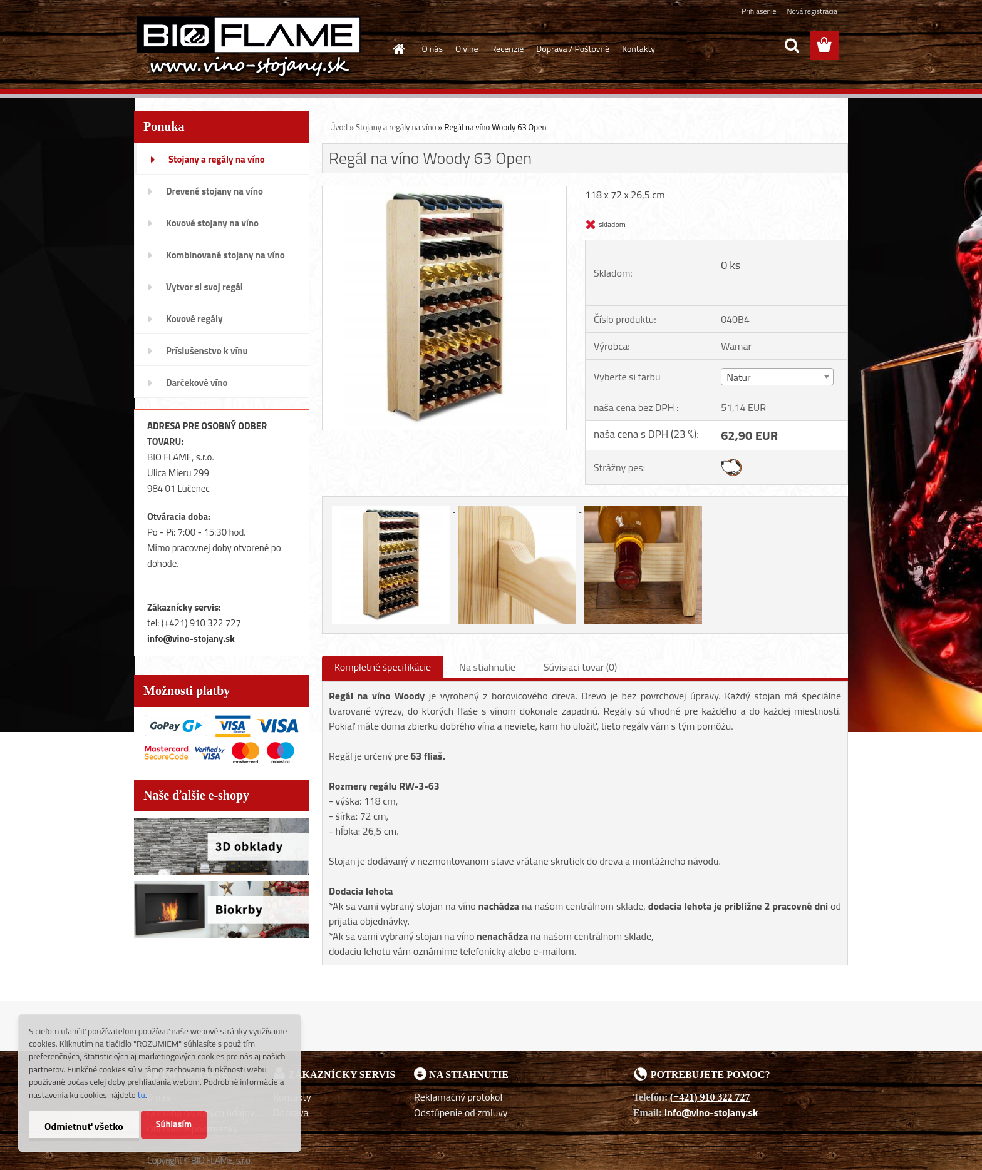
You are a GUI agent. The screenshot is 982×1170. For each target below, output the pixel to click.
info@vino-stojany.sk (191, 638)
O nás (432, 48)
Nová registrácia (812, 11)
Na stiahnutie (487, 666)
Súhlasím (174, 1124)
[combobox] (777, 376)
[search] (791, 45)
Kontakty (638, 48)
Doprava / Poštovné (572, 48)
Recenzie (507, 48)
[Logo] (248, 46)
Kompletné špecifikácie (382, 666)
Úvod (339, 127)
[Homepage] (398, 48)
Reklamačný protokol (458, 1096)
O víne (466, 48)
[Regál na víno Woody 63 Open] (444, 191)
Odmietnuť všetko (83, 1126)
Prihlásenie (759, 11)
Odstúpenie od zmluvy (461, 1112)
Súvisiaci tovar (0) (580, 666)
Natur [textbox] (738, 377)
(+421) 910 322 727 (710, 1097)
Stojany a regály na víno (396, 127)
